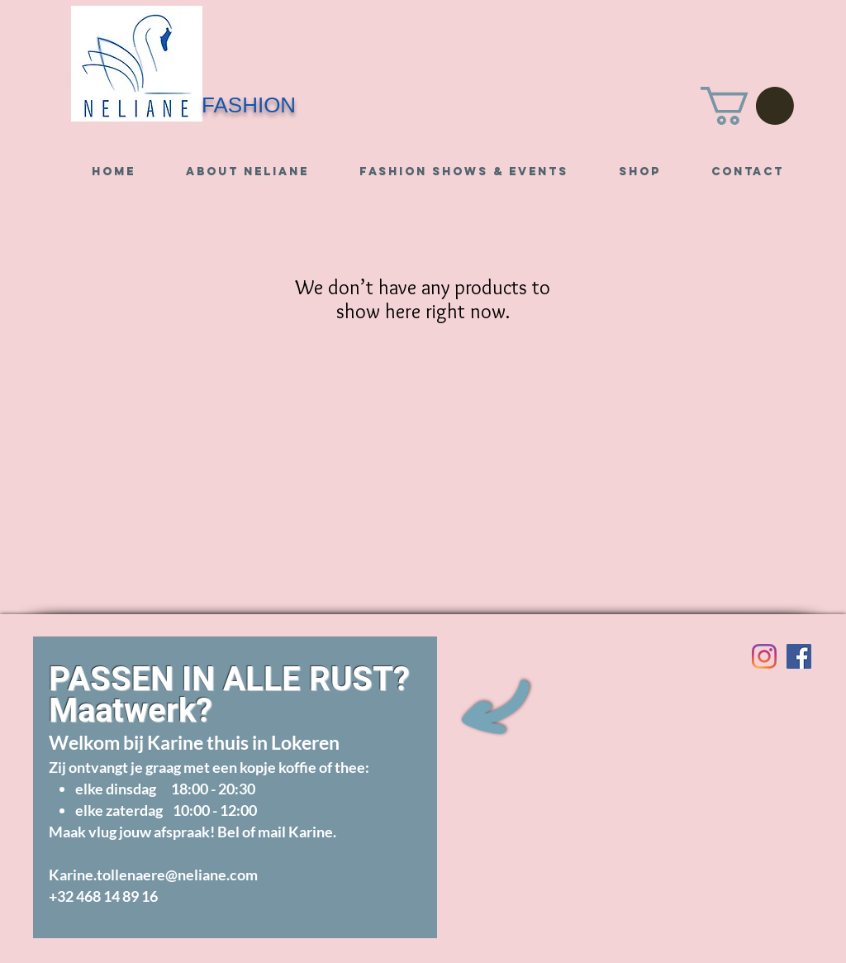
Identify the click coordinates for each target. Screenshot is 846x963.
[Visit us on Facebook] (799, 656)
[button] (747, 106)
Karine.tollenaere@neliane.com (153, 874)
